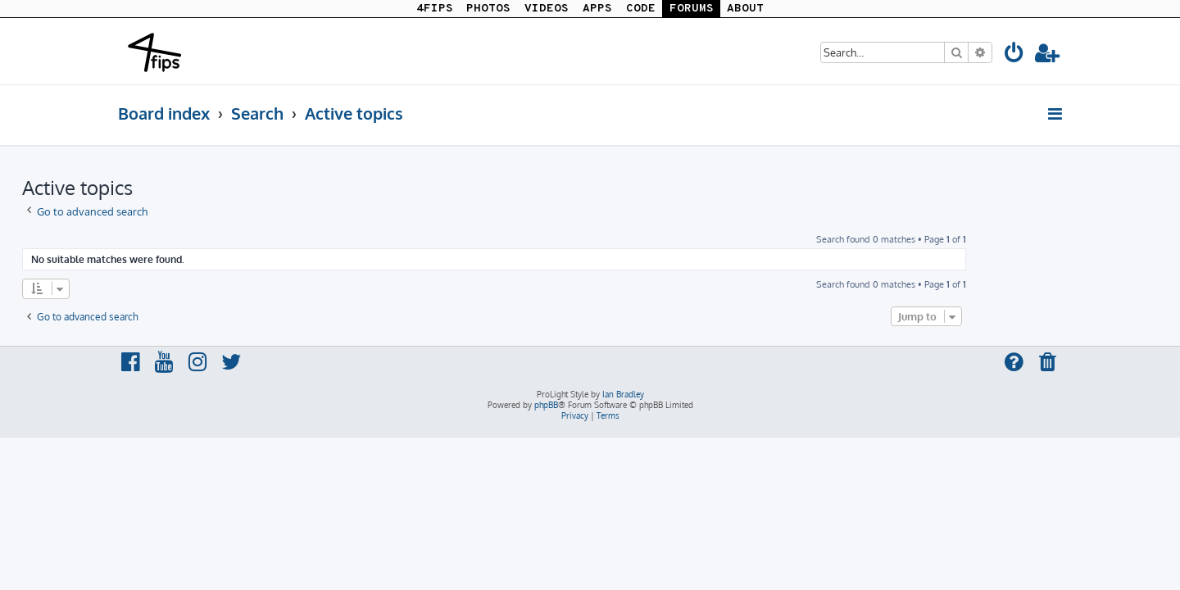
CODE (641, 9)
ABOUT (745, 9)
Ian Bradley (623, 394)
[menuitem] (1014, 55)
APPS (597, 9)
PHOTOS (488, 9)
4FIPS (434, 9)
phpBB (546, 405)
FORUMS (691, 9)
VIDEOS (546, 9)
